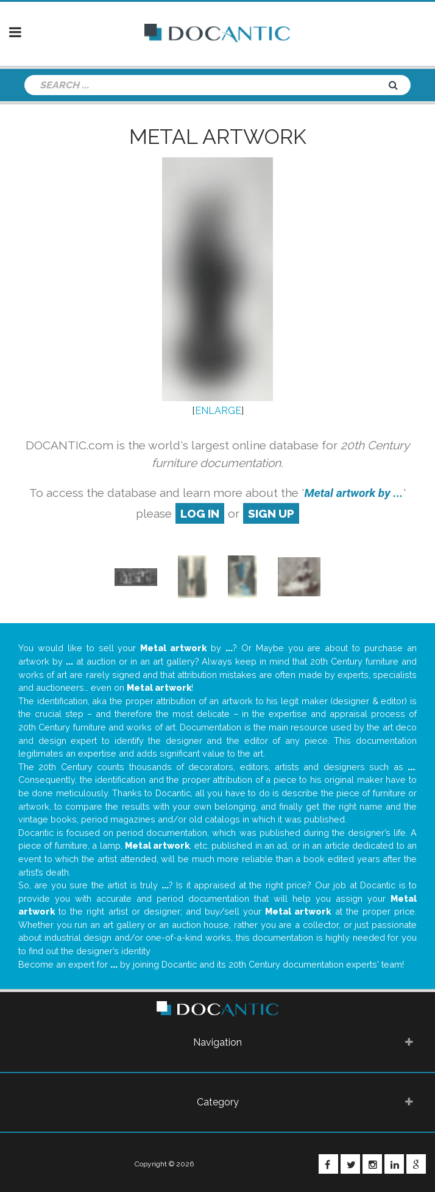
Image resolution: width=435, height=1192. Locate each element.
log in (199, 513)
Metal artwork (217, 136)
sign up (271, 513)
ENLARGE (218, 410)
